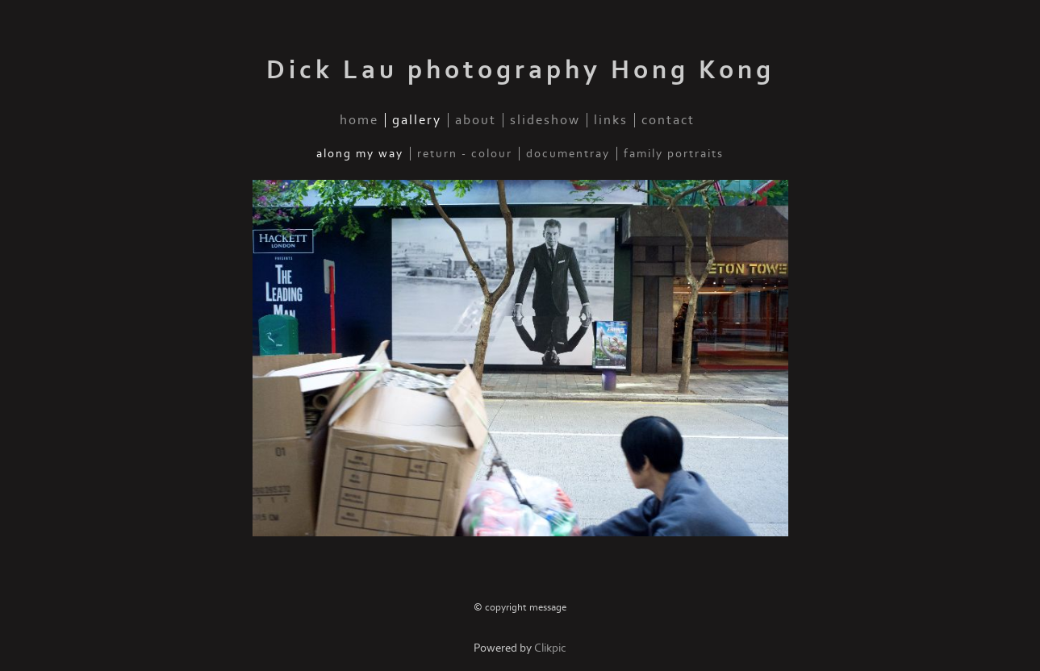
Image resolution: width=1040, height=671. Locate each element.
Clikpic (550, 648)
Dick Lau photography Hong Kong (520, 70)
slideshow (545, 120)
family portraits (674, 153)
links (611, 120)
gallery (416, 120)
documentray (568, 153)
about (475, 120)
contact (668, 120)
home (359, 120)
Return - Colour (464, 153)
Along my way (359, 153)
